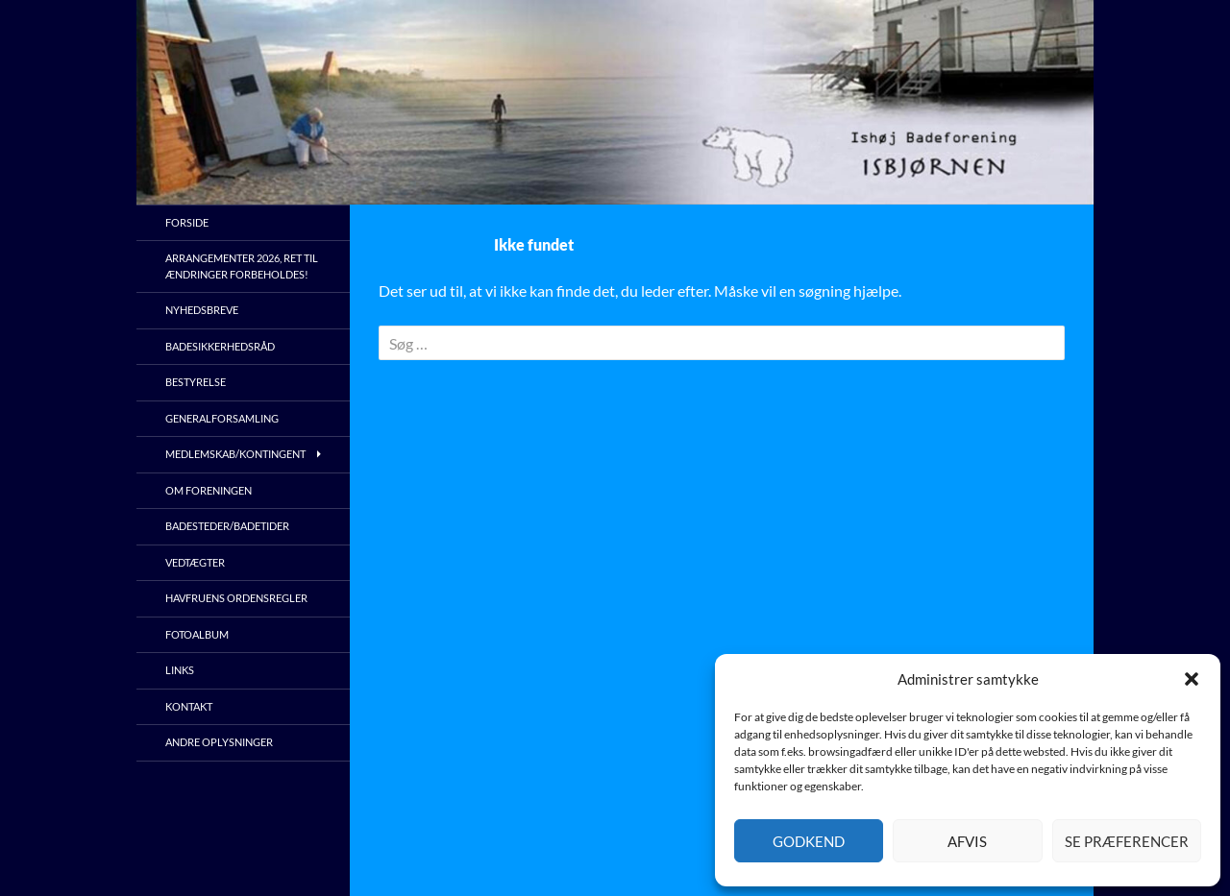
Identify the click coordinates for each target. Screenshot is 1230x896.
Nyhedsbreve (201, 309)
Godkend (809, 841)
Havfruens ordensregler (236, 598)
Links (179, 670)
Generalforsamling (222, 418)
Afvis (967, 841)
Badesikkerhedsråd (220, 346)
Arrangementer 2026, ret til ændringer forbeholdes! (241, 266)
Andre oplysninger (219, 742)
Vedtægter (195, 562)
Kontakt (188, 706)
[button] (1191, 679)
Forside (187, 222)
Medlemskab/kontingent (235, 454)
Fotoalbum (197, 634)
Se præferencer (1127, 841)
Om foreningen (208, 490)
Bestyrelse (195, 381)
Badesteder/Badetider (227, 526)
